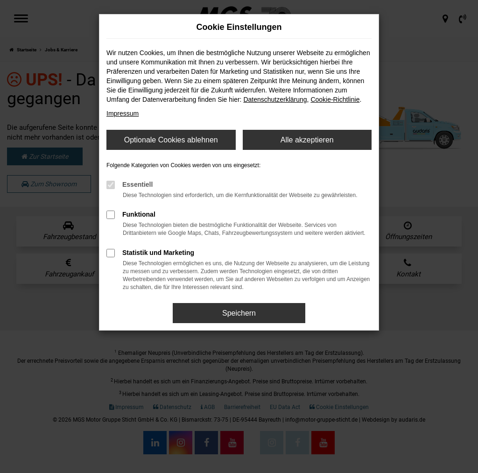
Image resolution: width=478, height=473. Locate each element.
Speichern (239, 313)
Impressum (122, 113)
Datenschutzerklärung (275, 99)
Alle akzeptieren (307, 140)
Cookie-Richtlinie (334, 99)
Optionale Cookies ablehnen (171, 140)
